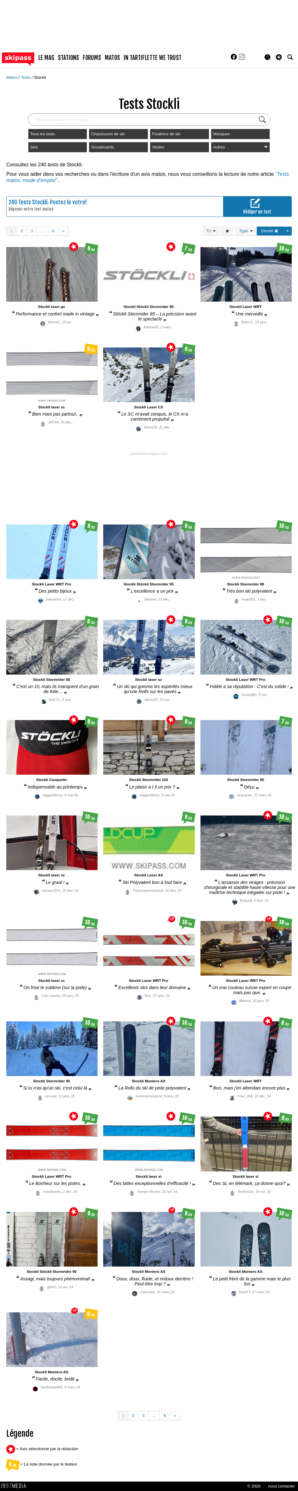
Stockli (40, 77)
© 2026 (254, 1486)
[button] (278, 57)
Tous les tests (42, 134)
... (42, 231)
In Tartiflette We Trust (153, 58)
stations (68, 58)
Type (246, 231)
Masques (221, 134)
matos (112, 58)
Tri (211, 231)
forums (92, 58)
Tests (26, 77)
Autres (240, 147)
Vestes (158, 147)
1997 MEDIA (15, 1486)
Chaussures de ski (108, 134)
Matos (12, 77)
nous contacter (281, 1486)
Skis (34, 147)
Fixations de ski (166, 134)
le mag (46, 58)
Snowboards (102, 147)
